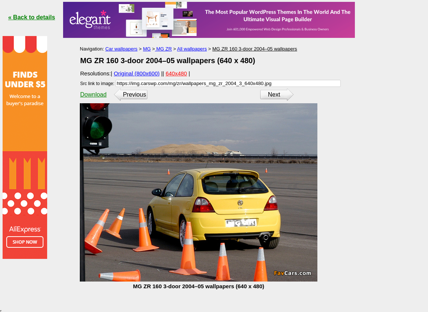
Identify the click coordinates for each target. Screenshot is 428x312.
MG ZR (163, 49)
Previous (134, 94)
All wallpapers (192, 49)
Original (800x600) (137, 73)
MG (147, 49)
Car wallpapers (121, 49)
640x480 (176, 73)
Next (274, 94)
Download (93, 94)
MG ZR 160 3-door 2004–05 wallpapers (254, 49)
